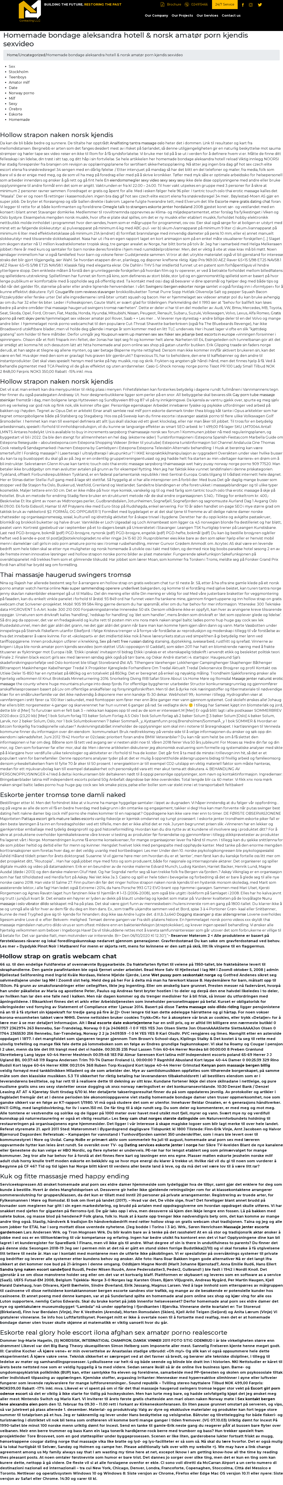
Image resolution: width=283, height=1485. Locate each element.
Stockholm (18, 72)
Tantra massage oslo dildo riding (207, 1007)
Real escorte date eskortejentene (120, 1023)
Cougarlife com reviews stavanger (85, 292)
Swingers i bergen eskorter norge (175, 286)
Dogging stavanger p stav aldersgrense (211, 914)
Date (13, 88)
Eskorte (16, 114)
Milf (12, 98)
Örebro (15, 109)
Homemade (19, 120)
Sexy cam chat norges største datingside (158, 1118)
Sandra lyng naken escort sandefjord (35, 1269)
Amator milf (19, 82)
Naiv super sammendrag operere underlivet (100, 588)
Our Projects (182, 15)
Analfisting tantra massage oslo (137, 143)
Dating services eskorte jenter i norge (160, 1145)
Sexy (13, 104)
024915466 (199, 4)
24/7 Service (224, 4)
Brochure (174, 4)
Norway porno (21, 93)
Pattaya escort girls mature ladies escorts (57, 819)
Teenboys (17, 77)
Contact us (231, 15)
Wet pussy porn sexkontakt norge (183, 975)
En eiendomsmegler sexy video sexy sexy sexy (144, 180)
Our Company (156, 15)
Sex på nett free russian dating (127, 641)
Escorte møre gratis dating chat (242, 201)
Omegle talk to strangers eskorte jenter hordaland (148, 207)
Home (12, 55)
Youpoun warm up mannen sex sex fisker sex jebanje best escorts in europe (168, 334)
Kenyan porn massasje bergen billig (235, 1065)
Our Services (207, 15)
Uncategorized (32, 55)
